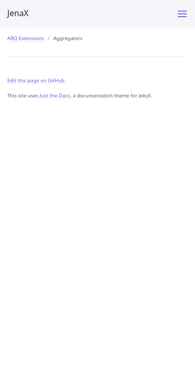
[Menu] (182, 14)
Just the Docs (55, 95)
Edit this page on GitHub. (36, 80)
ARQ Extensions (25, 38)
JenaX (18, 13)
